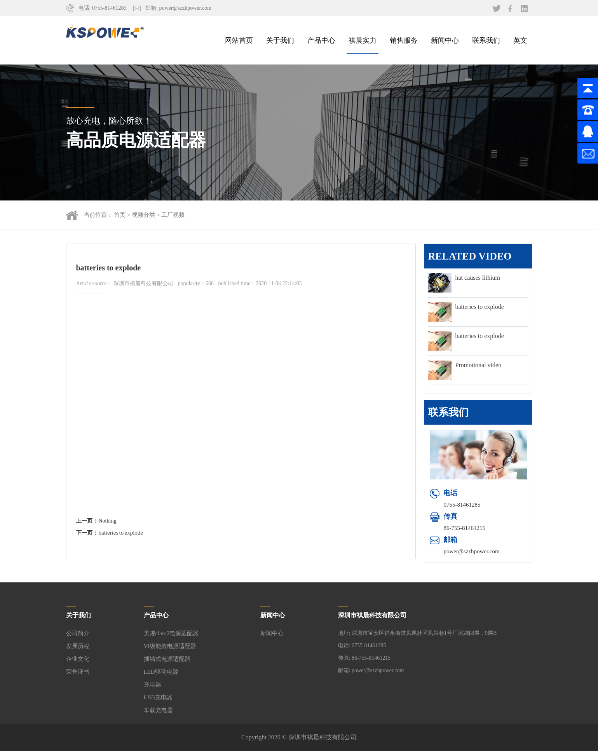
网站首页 (239, 40)
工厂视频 (173, 215)
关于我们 (280, 40)
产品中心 (321, 40)
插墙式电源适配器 (167, 659)
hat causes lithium (477, 277)
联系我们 (486, 40)
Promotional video (478, 365)
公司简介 (77, 633)
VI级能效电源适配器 (170, 646)
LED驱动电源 (161, 672)
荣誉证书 (77, 672)
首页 (120, 215)
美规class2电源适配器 (171, 633)
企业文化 (77, 659)
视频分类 (143, 215)
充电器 (152, 684)
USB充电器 (158, 697)
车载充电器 (158, 710)
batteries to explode (121, 533)
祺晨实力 (363, 40)
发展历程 (77, 646)
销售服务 (404, 40)
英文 (520, 40)
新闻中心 (445, 40)
